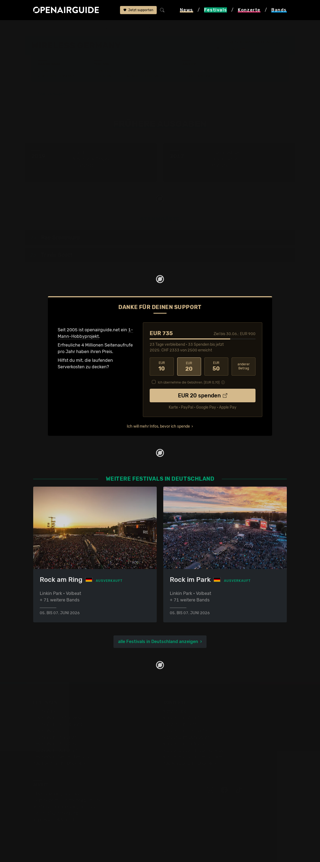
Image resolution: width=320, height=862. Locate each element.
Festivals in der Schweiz (57, 717)
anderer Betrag (244, 366)
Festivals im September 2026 (63, 756)
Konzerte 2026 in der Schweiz (193, 756)
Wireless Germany (123, 28)
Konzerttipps (176, 710)
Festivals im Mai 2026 (55, 737)
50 (216, 366)
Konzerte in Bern (180, 724)
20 (189, 366)
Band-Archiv (198, 76)
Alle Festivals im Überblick (59, 763)
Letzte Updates (141, 71)
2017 (275, 237)
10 (161, 366)
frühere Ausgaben (163, 28)
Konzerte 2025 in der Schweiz (193, 750)
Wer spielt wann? (58, 76)
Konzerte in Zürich (182, 717)
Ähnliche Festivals (145, 76)
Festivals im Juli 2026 (55, 750)
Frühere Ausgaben (203, 71)
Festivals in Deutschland (58, 724)
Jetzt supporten (138, 10)
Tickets (104, 76)
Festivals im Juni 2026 (56, 743)
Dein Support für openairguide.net (68, 799)
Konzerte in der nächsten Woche (196, 730)
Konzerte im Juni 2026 (186, 737)
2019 (287, 237)
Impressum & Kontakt (55, 819)
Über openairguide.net (56, 793)
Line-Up (49, 71)
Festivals (59, 28)
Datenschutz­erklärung (56, 812)
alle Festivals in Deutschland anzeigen (158, 641)
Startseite (35, 28)
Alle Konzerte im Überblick (190, 763)
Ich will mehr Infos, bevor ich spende (158, 426)
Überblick (106, 71)
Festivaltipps (46, 710)
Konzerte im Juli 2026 (185, 743)
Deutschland (87, 28)
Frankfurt (232, 48)
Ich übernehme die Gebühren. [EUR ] (189, 382)
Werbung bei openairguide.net (64, 806)
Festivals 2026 (48, 730)
